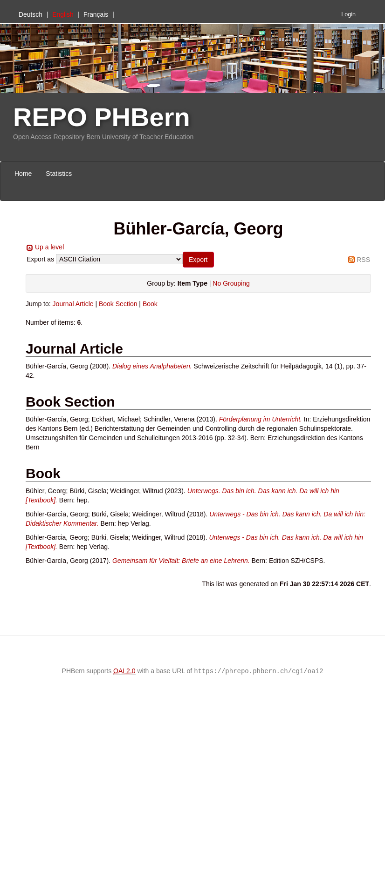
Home (23, 173)
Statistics (59, 173)
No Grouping (231, 283)
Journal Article (73, 304)
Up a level (49, 247)
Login (348, 14)
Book (150, 304)
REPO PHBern (101, 117)
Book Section (118, 304)
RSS (363, 259)
